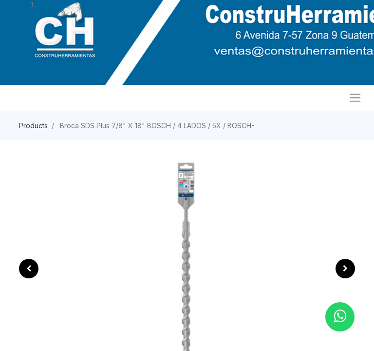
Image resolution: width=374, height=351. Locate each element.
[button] (28, 268)
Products (33, 125)
